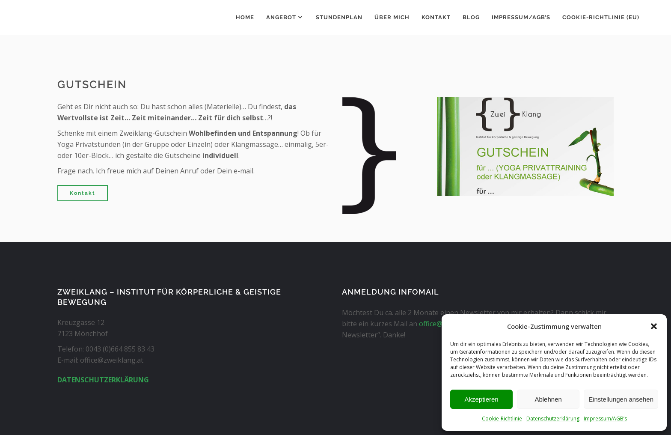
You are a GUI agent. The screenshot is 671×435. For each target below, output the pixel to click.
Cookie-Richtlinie (502, 418)
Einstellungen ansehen (620, 399)
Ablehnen (547, 399)
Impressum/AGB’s (605, 418)
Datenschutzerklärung (552, 418)
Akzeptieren (481, 399)
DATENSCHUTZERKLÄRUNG (103, 379)
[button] (654, 326)
